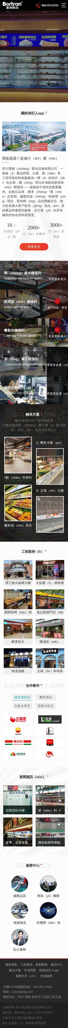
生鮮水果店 (22, 706)
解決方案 (15, 970)
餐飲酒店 (45, 697)
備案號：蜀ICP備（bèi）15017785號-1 (28, 1012)
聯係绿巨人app (49, 970)
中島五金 (8, 1017)
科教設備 (21, 1017)
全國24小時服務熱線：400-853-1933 (27, 986)
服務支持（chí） (26, 976)
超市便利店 (22, 697)
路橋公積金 (35, 1017)
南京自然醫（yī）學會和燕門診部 (24, 1023)
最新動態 (41, 964)
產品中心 (57, 964)
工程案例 (26, 964)
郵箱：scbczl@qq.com (18, 991)
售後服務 (46, 976)
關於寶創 (11, 964)
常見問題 (30, 970)
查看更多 (34, 246)
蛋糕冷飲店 (46, 706)
